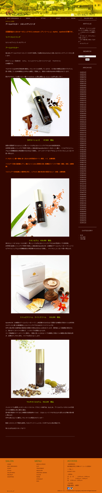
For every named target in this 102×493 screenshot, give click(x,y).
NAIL (37, 481)
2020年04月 (83, 140)
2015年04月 (83, 215)
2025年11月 (83, 81)
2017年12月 (83, 183)
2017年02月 (83, 189)
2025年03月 (83, 96)
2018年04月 (83, 177)
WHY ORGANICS (13, 18)
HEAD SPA (39, 470)
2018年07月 (83, 172)
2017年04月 (83, 187)
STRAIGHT (39, 479)
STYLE (43, 18)
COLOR (38, 474)
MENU (28, 18)
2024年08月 (83, 110)
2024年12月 (83, 102)
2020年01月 (83, 145)
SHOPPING (10, 477)
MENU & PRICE (40, 464)
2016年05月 (83, 196)
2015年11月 (83, 202)
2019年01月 (83, 160)
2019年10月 (83, 149)
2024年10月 (83, 106)
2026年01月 (83, 78)
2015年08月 (83, 207)
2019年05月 (83, 155)
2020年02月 (83, 143)
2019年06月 (83, 153)
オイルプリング (84, 43)
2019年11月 (83, 147)
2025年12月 (83, 79)
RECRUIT (10, 474)
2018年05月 (83, 175)
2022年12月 (83, 119)
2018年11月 (83, 164)
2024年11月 (83, 104)
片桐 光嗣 (82, 239)
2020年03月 (83, 142)
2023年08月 (83, 113)
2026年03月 (83, 74)
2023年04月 (83, 117)
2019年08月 (83, 151)
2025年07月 (83, 89)
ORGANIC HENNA (41, 472)
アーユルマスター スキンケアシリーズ (20, 24)
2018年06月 (83, 174)
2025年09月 (83, 85)
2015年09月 (83, 206)
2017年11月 (83, 185)
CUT (37, 466)
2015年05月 (83, 213)
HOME (9, 464)
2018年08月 (83, 170)
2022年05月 (83, 123)
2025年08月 (83, 87)
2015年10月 (83, 204)
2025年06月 (83, 91)
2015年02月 (83, 219)
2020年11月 (83, 138)
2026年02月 (83, 76)
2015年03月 (83, 217)
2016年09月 (83, 194)
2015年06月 (83, 211)
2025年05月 (83, 93)
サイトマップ (10, 491)
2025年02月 (83, 98)
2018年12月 (83, 162)
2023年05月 (83, 115)
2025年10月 (83, 83)
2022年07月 (83, 121)
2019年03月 (83, 157)
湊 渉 (81, 235)
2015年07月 (83, 209)
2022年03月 (83, 127)
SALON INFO (88, 18)
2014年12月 (83, 222)
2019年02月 (83, 158)
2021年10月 (83, 136)
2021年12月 (83, 132)
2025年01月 (83, 100)
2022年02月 (83, 128)
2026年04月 (83, 72)
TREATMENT (40, 468)
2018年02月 (83, 181)
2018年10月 (83, 166)
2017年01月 (83, 190)
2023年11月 (83, 111)
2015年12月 (83, 200)
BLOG (73, 18)
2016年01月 (83, 198)
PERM (38, 477)
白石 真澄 (82, 237)
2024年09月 (83, 108)
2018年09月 (83, 168)
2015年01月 (83, 221)
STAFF (58, 18)
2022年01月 (83, 130)
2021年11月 (83, 134)
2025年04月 (83, 94)
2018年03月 (83, 179)
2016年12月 (83, 192)
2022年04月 (83, 125)
